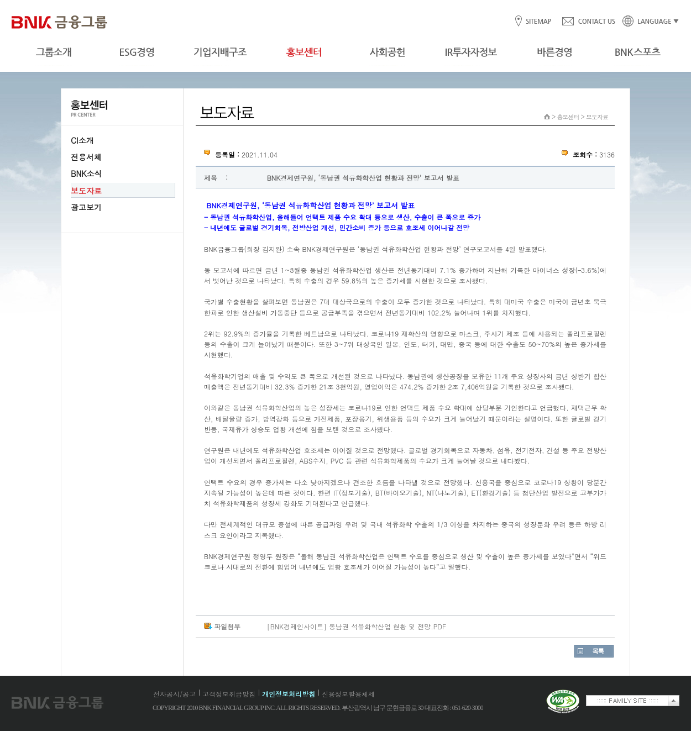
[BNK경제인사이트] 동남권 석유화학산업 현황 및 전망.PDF (357, 626)
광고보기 (86, 207)
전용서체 (86, 156)
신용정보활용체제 (348, 693)
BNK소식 (86, 173)
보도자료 (86, 190)
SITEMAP (538, 22)
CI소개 (82, 140)
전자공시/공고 (174, 693)
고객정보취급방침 (228, 693)
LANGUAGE (647, 22)
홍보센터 (568, 117)
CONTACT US (588, 22)
